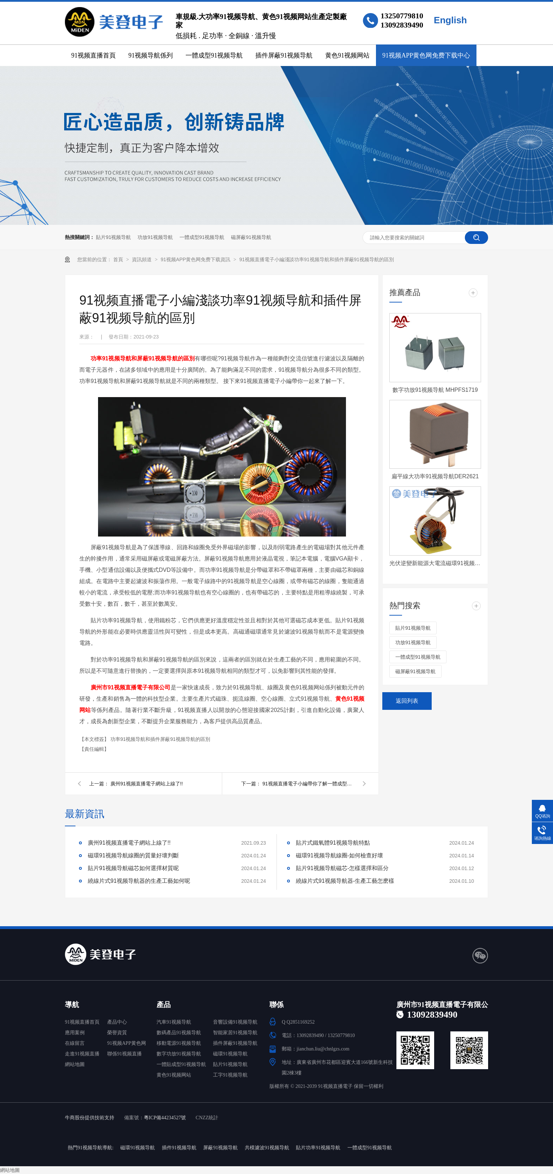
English (450, 20)
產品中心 (117, 1022)
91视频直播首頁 (93, 55)
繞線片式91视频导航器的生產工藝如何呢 (139, 881)
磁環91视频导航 (230, 1053)
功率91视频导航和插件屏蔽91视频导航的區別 (160, 739)
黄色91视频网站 (347, 55)
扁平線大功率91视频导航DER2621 (435, 476)
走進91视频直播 (82, 1053)
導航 (72, 1004)
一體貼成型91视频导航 (181, 1064)
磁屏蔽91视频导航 (251, 237)
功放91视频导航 (155, 237)
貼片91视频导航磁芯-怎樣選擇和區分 (342, 868)
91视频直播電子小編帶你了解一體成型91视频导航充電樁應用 (308, 783)
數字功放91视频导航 (179, 1053)
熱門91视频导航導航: (91, 1147)
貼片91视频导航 (113, 237)
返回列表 (407, 701)
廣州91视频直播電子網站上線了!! (146, 783)
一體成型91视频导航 (214, 55)
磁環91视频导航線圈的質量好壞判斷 (133, 855)
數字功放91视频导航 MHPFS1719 (435, 390)
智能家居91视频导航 (235, 1032)
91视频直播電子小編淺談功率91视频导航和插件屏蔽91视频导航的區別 (316, 259)
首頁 (118, 259)
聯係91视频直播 (124, 1053)
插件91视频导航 (179, 1147)
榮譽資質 (117, 1032)
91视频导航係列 (150, 55)
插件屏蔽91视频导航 (283, 55)
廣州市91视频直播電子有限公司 (131, 687)
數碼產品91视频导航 (179, 1032)
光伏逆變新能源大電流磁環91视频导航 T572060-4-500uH (435, 563)
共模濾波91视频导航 (267, 1147)
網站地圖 (75, 1064)
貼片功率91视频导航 (318, 1147)
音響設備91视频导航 (235, 1022)
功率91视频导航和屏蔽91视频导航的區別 (143, 358)
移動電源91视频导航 (179, 1043)
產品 (164, 1004)
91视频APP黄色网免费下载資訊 (195, 259)
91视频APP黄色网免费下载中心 (426, 55)
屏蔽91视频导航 (220, 1147)
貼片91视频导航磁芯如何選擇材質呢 (133, 868)
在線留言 (75, 1043)
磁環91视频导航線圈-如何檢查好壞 (339, 855)
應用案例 (75, 1032)
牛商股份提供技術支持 (89, 1117)
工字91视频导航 (230, 1075)
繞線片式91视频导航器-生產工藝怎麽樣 (345, 881)
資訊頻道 (142, 259)
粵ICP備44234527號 (165, 1117)
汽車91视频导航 (174, 1022)
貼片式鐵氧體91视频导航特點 (333, 843)
